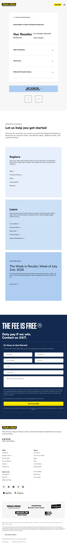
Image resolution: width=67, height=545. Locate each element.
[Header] (9, 4)
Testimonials (38, 466)
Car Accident (14, 224)
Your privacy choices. (10, 534)
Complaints (5, 474)
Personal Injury (14, 227)
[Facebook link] (9, 487)
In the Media (13, 182)
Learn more (13, 284)
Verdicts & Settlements (22, 17)
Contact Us (5, 466)
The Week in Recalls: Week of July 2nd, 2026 (33, 268)
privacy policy (40, 398)
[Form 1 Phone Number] (18, 360)
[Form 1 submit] (33, 404)
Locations (5, 452)
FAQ (11, 178)
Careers (4, 464)
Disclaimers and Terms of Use (19, 542)
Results (12, 186)
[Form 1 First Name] (18, 354)
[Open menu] (64, 4)
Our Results (6, 458)
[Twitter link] (4, 487)
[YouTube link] (13, 487)
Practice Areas (6, 455)
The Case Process (15, 175)
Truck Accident (14, 234)
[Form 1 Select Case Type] (33, 372)
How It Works (6, 461)
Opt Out (4, 477)
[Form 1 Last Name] (49, 354)
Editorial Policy (6, 480)
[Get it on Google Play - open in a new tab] (19, 492)
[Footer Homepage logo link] (33, 427)
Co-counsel (37, 477)
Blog (11, 171)
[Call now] (58, 4)
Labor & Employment (16, 238)
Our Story (37, 452)
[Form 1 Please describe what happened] (33, 381)
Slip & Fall (13, 231)
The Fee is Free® (39, 455)
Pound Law (37, 474)
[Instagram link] (18, 487)
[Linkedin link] (23, 487)
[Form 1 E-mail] (33, 366)
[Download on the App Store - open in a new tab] (7, 492)
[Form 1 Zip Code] (49, 360)
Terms (25, 398)
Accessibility (37, 471)
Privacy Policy (5, 542)
